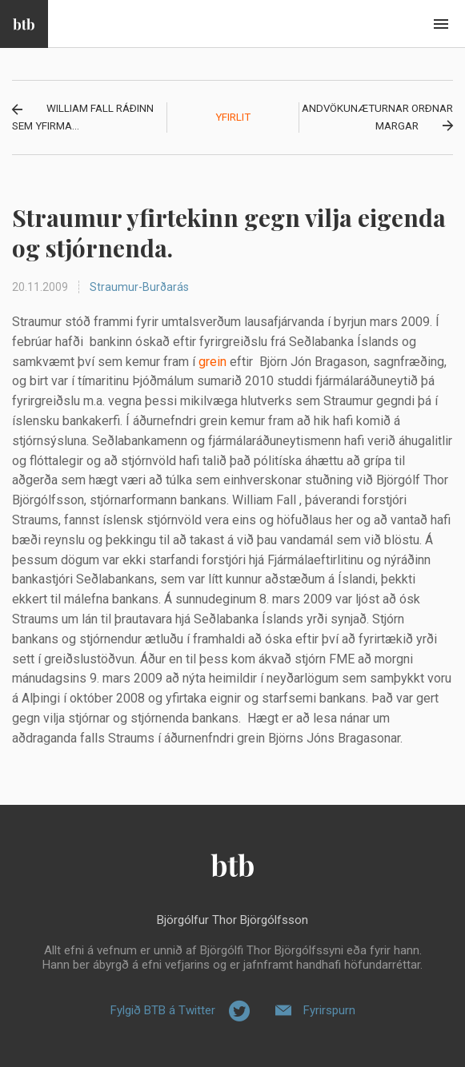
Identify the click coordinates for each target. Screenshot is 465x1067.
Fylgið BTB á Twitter (162, 1010)
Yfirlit (233, 117)
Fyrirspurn (329, 1010)
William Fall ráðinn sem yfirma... (83, 117)
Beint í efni (441, 24)
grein (212, 361)
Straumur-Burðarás (139, 287)
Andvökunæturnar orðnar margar (377, 117)
